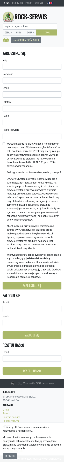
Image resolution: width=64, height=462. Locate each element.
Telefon (7, 102)
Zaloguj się (32, 335)
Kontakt (39, 3)
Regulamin (17, 3)
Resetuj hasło (32, 371)
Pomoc (28, 3)
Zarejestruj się (32, 285)
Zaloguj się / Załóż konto (26, 40)
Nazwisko (8, 74)
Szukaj (46, 32)
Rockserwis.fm (11, 420)
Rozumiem (10, 456)
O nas (7, 3)
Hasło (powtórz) (11, 129)
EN (49, 3)
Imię (5, 60)
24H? (29, 32)
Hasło (6, 116)
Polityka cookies (11, 417)
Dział (7, 32)
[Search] (30, 26)
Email (6, 88)
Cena (18, 32)
